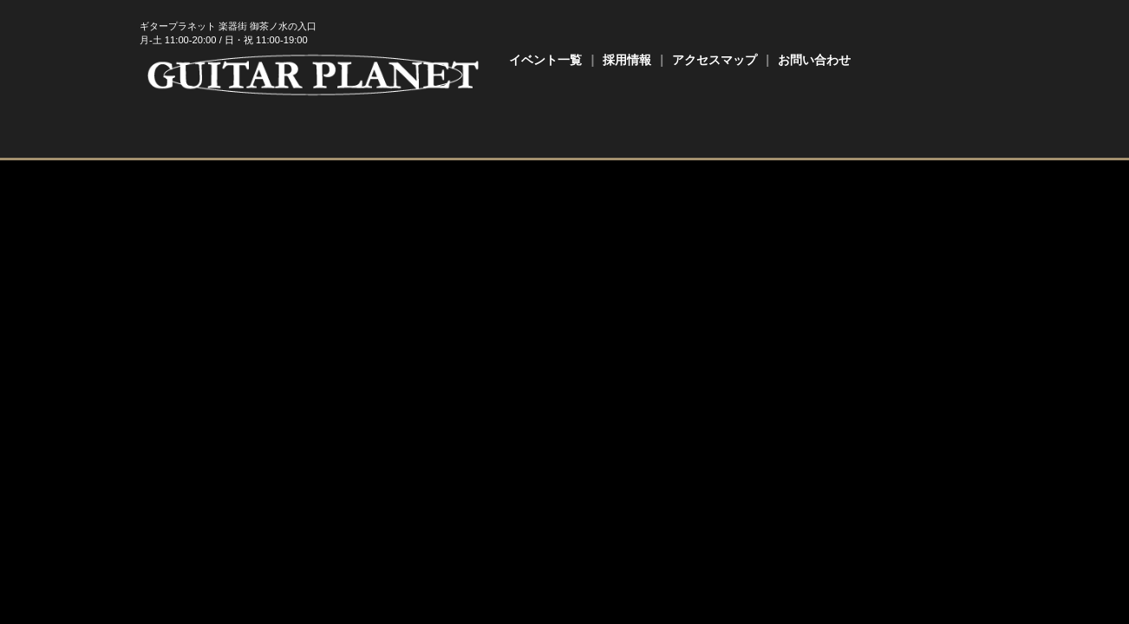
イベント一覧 (545, 60)
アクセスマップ (714, 60)
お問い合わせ (814, 60)
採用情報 (627, 60)
